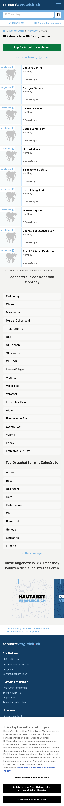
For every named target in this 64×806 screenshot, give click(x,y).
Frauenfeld (13, 521)
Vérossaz (12, 394)
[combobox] (28, 14)
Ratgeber (8, 669)
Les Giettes (13, 426)
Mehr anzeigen (32, 553)
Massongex (13, 312)
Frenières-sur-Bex (18, 451)
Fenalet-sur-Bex (16, 418)
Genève (11, 529)
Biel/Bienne (14, 505)
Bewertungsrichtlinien (15, 674)
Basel (9, 480)
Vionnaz (11, 377)
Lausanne (12, 537)
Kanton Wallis (16, 31)
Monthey (33, 31)
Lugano (11, 546)
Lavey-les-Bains (16, 402)
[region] (32, 761)
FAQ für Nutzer (11, 659)
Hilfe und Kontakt (12, 716)
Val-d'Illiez (12, 385)
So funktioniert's (12, 692)
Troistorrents (14, 328)
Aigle (9, 410)
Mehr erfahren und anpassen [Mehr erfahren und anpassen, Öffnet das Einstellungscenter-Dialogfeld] (32, 777)
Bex (8, 337)
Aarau (10, 472)
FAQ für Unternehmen (15, 687)
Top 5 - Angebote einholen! (32, 47)
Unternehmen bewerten (16, 664)
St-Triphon (13, 345)
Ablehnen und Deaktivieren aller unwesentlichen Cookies (32, 788)
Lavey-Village (15, 369)
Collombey (12, 296)
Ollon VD (11, 361)
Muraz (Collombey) (18, 320)
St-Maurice (13, 353)
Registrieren (9, 697)
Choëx (10, 304)
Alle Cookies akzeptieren (32, 799)
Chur (9, 513)
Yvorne (10, 434)
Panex (10, 443)
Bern (9, 497)
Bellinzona (13, 488)
